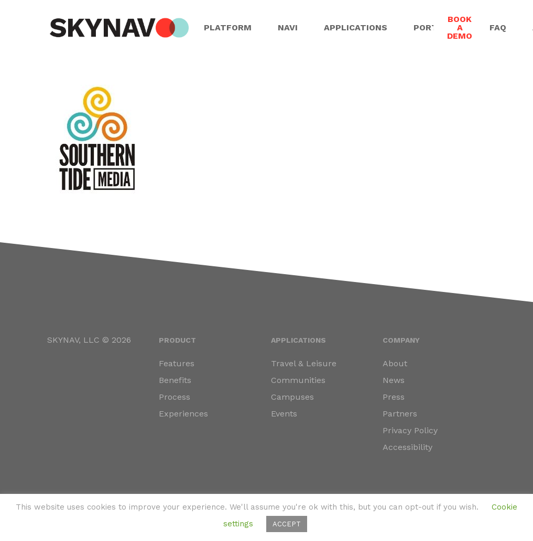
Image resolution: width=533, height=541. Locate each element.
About (395, 363)
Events (284, 414)
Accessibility (407, 447)
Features (176, 363)
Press (394, 397)
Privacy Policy (410, 430)
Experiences (183, 414)
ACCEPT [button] (287, 524)
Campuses (292, 397)
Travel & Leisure (303, 363)
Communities (298, 380)
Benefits (175, 380)
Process (174, 397)
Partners (400, 414)
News (394, 380)
